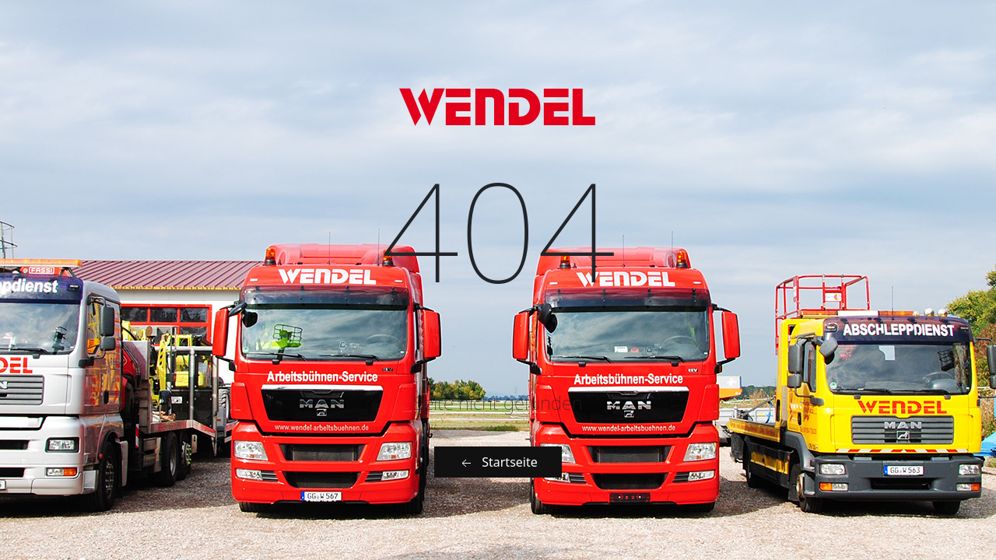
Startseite (498, 462)
